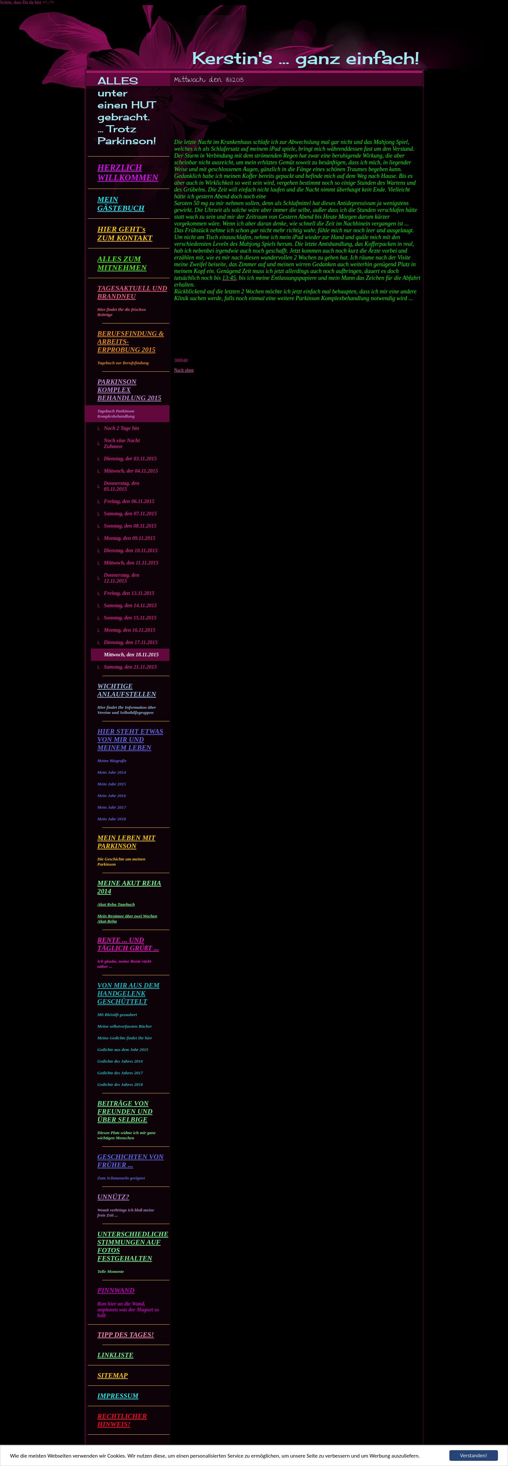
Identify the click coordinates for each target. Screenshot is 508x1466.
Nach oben (184, 370)
